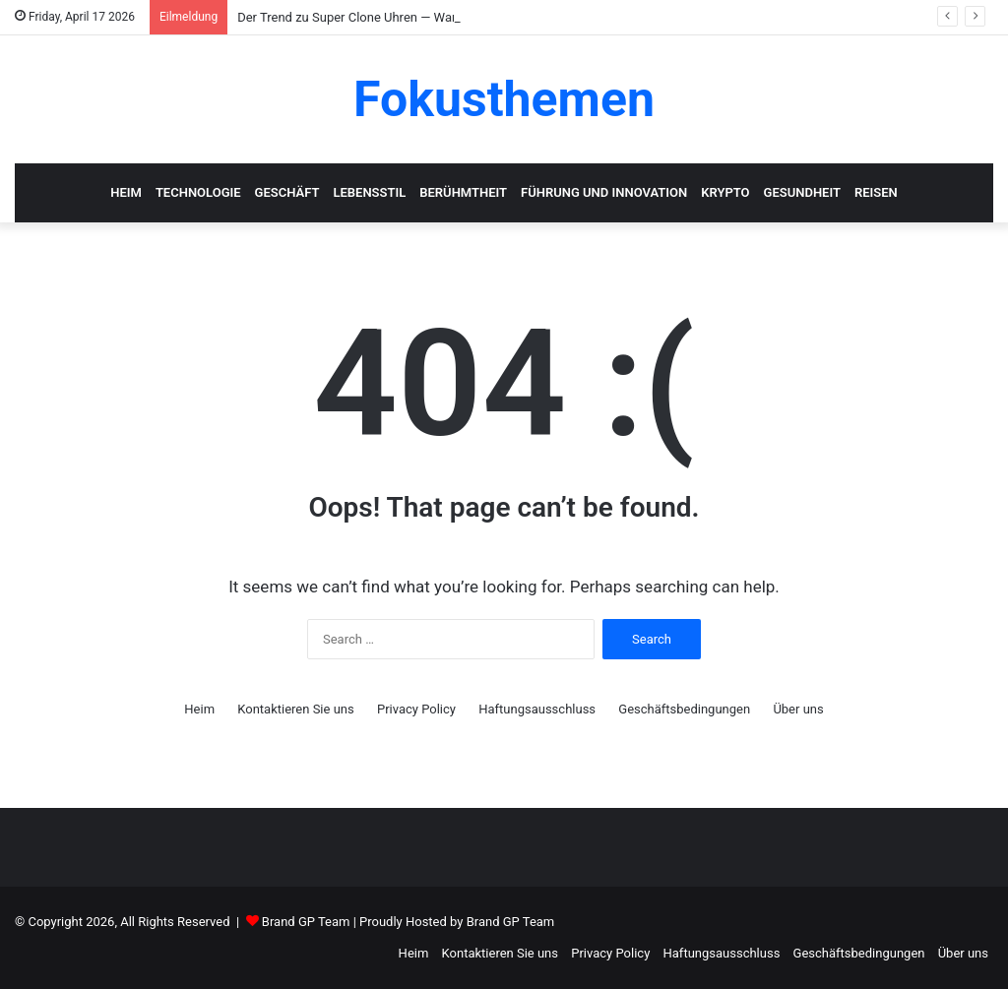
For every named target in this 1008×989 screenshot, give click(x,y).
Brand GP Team (306, 921)
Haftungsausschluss (537, 709)
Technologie (198, 192)
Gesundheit (802, 192)
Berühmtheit (463, 192)
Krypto (725, 192)
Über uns (798, 709)
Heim (126, 192)
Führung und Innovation (604, 192)
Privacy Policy (416, 709)
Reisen (876, 192)
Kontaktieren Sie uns (295, 709)
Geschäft (287, 192)
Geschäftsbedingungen (684, 709)
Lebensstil (369, 192)
